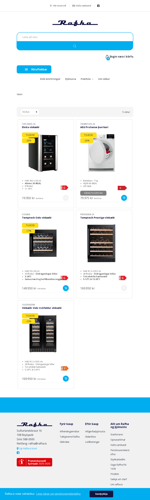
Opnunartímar (117, 439)
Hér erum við (57, 5)
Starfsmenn (116, 434)
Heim (19, 94)
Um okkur (104, 78)
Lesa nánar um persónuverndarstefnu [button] (58, 493)
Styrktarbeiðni (117, 459)
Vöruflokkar (36, 69)
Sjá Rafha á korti (27, 448)
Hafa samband (81, 5)
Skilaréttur (90, 436)
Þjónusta (70, 78)
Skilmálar (64, 441)
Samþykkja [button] (101, 494)
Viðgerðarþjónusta (95, 431)
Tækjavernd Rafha (70, 436)
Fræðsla (86, 78)
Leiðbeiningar (92, 441)
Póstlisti (114, 474)
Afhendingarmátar (69, 431)
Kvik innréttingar (50, 78)
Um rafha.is (116, 484)
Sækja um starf (118, 479)
